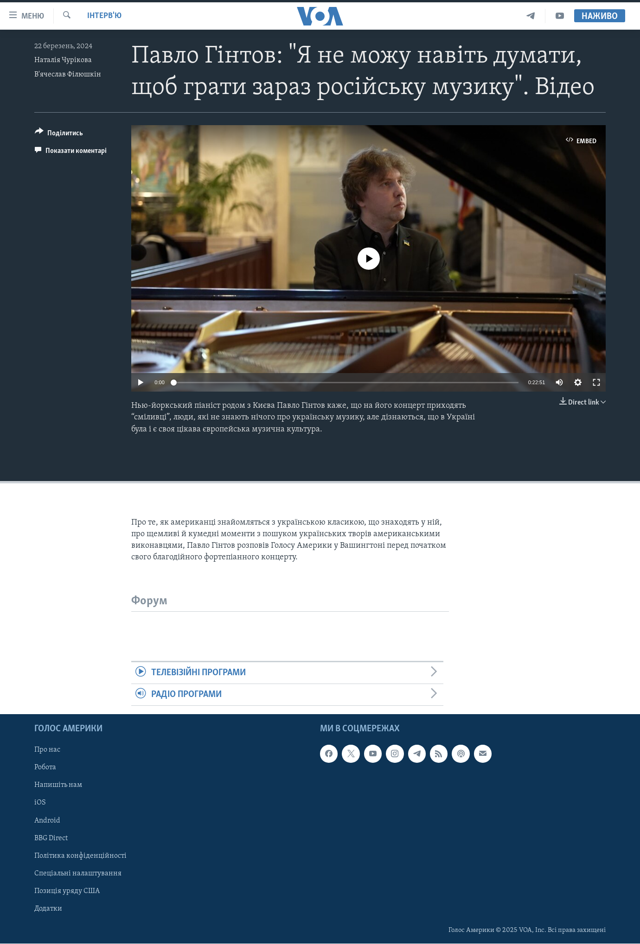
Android (47, 820)
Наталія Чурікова (63, 60)
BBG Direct (51, 838)
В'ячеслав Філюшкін (67, 74)
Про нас (47, 750)
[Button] (59, 134)
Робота (45, 768)
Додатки (48, 908)
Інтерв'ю (104, 16)
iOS (40, 803)
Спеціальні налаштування (78, 873)
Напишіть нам (58, 785)
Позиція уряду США (67, 891)
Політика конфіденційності (80, 856)
